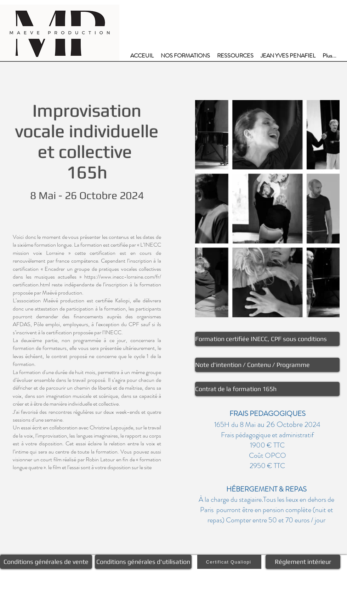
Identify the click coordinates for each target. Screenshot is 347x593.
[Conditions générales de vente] (46, 562)
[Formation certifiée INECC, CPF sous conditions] (267, 339)
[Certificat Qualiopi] (229, 562)
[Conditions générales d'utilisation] (143, 562)
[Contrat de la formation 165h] (267, 389)
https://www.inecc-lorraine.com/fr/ (122, 277)
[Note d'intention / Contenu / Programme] (267, 365)
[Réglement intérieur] (303, 562)
